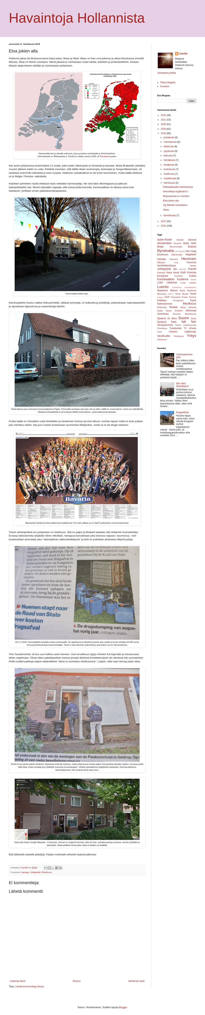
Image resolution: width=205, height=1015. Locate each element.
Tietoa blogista (167, 82)
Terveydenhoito (165, 325)
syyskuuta (169, 151)
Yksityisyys (178, 336)
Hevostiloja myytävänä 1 (175, 191)
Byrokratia (165, 251)
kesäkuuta (169, 164)
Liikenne (172, 282)
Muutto (185, 294)
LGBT (160, 282)
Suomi (183, 318)
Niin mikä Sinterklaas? (182, 385)
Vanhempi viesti (136, 981)
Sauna (169, 310)
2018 (164, 133)
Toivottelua (162, 328)
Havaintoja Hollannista (77, 18)
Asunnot (177, 243)
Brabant (192, 246)
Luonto (163, 287)
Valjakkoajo (190, 331)
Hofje (176, 262)
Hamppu (25, 872)
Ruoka (173, 307)
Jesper (193, 265)
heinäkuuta (170, 160)
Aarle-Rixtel (164, 239)
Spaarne (161, 318)
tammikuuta (170, 215)
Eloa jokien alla (171, 200)
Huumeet (191, 262)
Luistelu (192, 283)
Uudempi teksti (17, 981)
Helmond (173, 259)
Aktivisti (180, 240)
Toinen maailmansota (185, 325)
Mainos (174, 290)
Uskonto (173, 331)
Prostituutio (178, 300)
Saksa (183, 307)
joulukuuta (169, 137)
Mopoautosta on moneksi (176, 196)
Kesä (169, 272)
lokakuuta (169, 146)
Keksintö (161, 272)
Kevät (176, 272)
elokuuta (168, 155)
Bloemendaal (176, 246)
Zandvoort (162, 339)
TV (185, 328)
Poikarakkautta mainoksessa (178, 187)
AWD (193, 243)
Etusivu (76, 981)
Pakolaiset (176, 297)
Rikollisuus (47, 872)
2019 (164, 129)
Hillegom (161, 262)
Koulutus (179, 276)
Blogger (123, 1007)
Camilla (183, 53)
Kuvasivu (165, 86)
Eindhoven (162, 254)
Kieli (183, 272)
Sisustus (177, 314)
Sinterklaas (163, 314)
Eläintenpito (176, 254)
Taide (173, 322)
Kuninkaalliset (166, 279)
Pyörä (193, 300)
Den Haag (190, 251)
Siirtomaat (191, 310)
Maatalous (162, 290)
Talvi (193, 321)
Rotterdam (162, 307)
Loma (183, 283)
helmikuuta (170, 183)
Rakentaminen (164, 303)
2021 (164, 119)
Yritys (191, 336)
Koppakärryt (182, 412)
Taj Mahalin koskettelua (175, 205)
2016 (164, 225)
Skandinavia (190, 314)
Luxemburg (176, 287)
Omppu (160, 297)
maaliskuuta (170, 178)
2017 (164, 221)
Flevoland (104, 156)
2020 (164, 124)
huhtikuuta (169, 174)
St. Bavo (172, 318)
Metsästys (162, 294)
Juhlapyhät (35, 872)
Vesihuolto (163, 335)
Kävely (193, 279)
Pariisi (185, 297)
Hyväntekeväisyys (166, 265)
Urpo (159, 331)
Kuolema (182, 279)
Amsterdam (164, 243)
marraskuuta (170, 142)
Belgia (160, 246)
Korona (191, 272)
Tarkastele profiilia (166, 73)
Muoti (177, 294)
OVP (167, 297)
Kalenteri (182, 269)
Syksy (193, 318)
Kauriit (192, 268)
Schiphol (179, 310)
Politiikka (161, 300)
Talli (183, 321)
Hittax (166, 209)
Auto (186, 243)
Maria (182, 290)
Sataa (160, 310)
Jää (175, 269)
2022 (164, 115)
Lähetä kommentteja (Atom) (29, 986)
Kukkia (192, 276)
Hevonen (188, 259)
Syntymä (161, 322)
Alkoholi (192, 239)
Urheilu (192, 328)
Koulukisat (162, 276)
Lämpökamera (190, 287)
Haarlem (191, 254)
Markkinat (191, 290)
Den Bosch (180, 251)
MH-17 (171, 294)
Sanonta (192, 307)
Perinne (192, 297)
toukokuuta (170, 169)
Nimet (193, 293)
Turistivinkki (175, 328)
